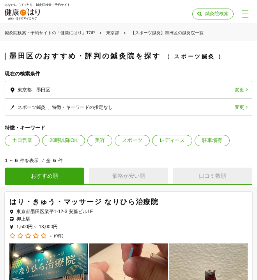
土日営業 (22, 140)
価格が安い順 (128, 176)
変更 (239, 90)
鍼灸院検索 (217, 13)
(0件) (58, 236)
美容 (100, 140)
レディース (172, 140)
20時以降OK (64, 140)
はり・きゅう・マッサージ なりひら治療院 (84, 202)
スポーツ (132, 140)
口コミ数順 (212, 176)
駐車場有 (212, 140)
